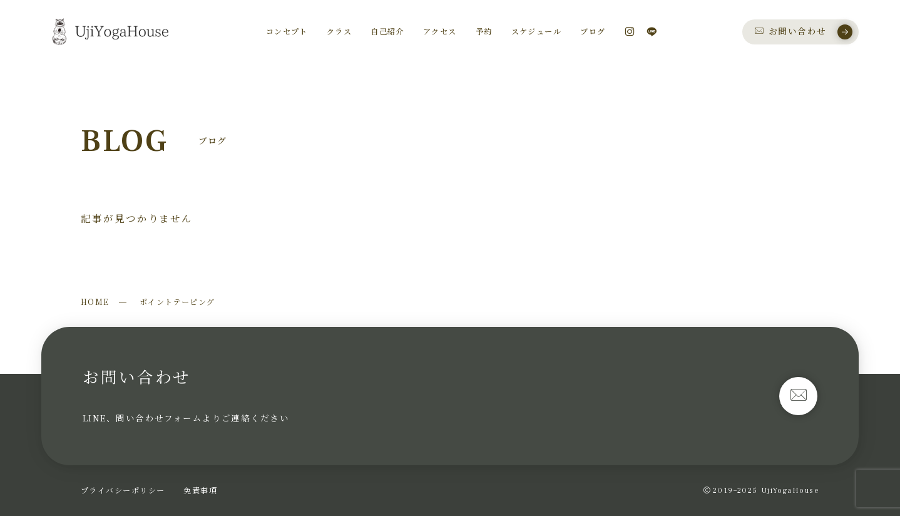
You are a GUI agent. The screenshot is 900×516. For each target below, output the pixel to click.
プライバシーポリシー (123, 490)
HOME (95, 301)
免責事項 (200, 490)
